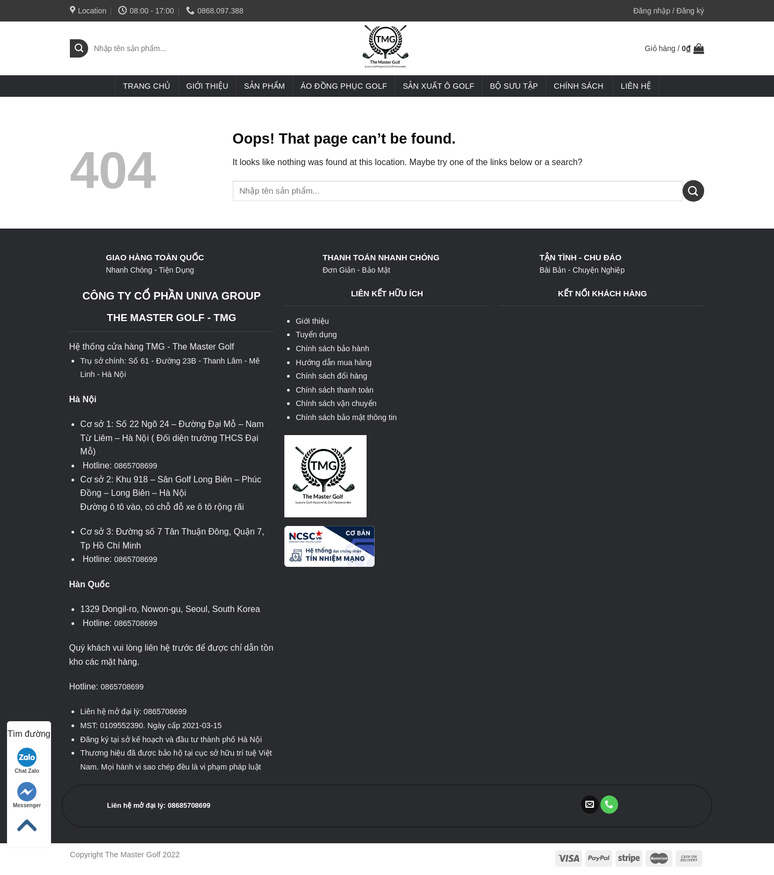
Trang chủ (147, 86)
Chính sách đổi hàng (331, 376)
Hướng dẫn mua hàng (333, 362)
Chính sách (578, 86)
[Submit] (79, 48)
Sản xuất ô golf (438, 86)
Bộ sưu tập (514, 86)
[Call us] (609, 804)
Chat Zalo (27, 761)
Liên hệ (636, 86)
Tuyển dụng (316, 334)
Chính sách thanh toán (335, 390)
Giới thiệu (207, 86)
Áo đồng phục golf (343, 86)
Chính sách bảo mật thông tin (346, 417)
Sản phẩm (264, 86)
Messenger (27, 795)
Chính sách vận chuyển (336, 403)
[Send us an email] (590, 804)
